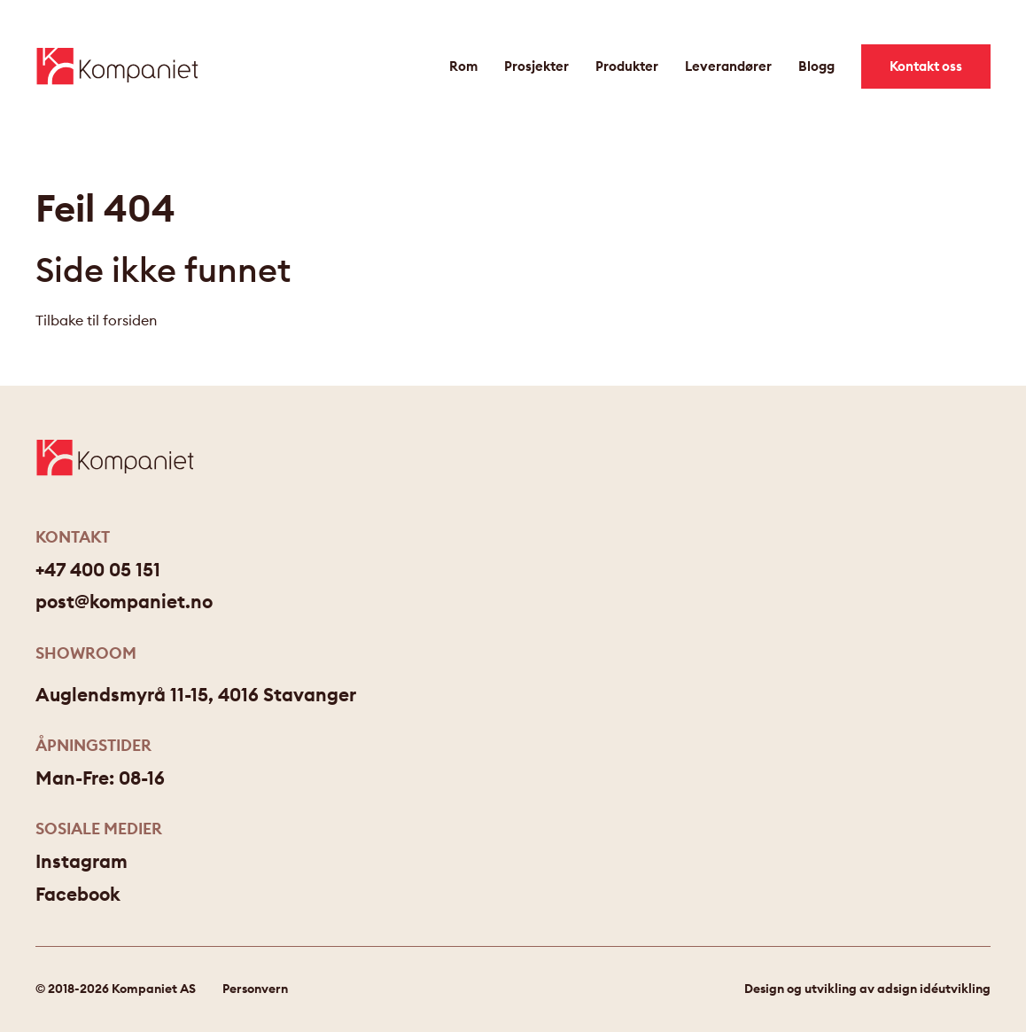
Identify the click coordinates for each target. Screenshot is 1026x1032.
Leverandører (728, 66)
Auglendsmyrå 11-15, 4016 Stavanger (195, 695)
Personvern (255, 989)
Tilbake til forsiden (96, 320)
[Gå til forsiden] (117, 66)
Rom (463, 66)
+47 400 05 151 (97, 570)
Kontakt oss (926, 66)
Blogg (816, 66)
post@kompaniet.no (124, 602)
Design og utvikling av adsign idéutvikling (867, 989)
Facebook (77, 894)
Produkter (626, 66)
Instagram (81, 861)
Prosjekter (536, 66)
